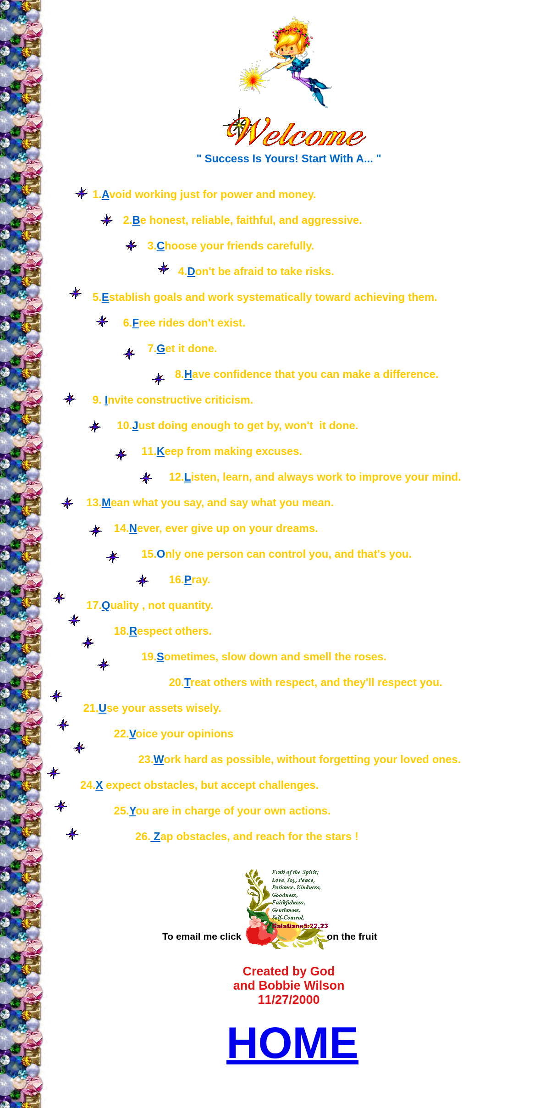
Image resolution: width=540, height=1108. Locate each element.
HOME (292, 1042)
